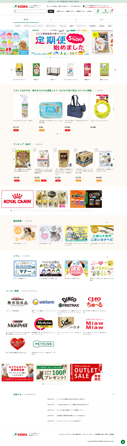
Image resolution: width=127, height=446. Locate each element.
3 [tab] (57, 57)
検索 (51, 11)
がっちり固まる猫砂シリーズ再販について (70, 410)
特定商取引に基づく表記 (101, 434)
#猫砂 (71, 26)
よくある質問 (53, 6)
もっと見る (110, 222)
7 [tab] (69, 57)
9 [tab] (75, 57)
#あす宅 (18, 26)
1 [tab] (51, 57)
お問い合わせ (77, 6)
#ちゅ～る (63, 26)
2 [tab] (54, 57)
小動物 (101, 19)
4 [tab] (60, 57)
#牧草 (109, 26)
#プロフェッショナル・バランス (33, 26)
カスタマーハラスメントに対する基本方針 (70, 434)
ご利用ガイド (65, 6)
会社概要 (111, 434)
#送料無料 (92, 26)
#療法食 (102, 26)
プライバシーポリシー (88, 434)
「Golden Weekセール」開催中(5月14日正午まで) (73, 404)
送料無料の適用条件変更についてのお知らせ (71, 415)
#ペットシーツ (81, 26)
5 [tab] (63, 57)
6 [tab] (66, 57)
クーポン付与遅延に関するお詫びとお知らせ (71, 399)
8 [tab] (72, 57)
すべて (26, 19)
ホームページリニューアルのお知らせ (69, 421)
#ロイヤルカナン (51, 26)
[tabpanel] (63, 42)
